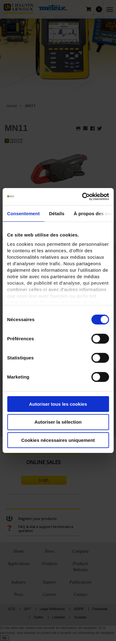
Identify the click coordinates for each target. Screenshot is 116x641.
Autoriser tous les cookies (58, 403)
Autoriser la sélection (58, 422)
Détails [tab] (56, 213)
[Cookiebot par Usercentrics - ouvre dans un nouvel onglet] (82, 197)
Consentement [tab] (23, 213)
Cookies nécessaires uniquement (58, 440)
